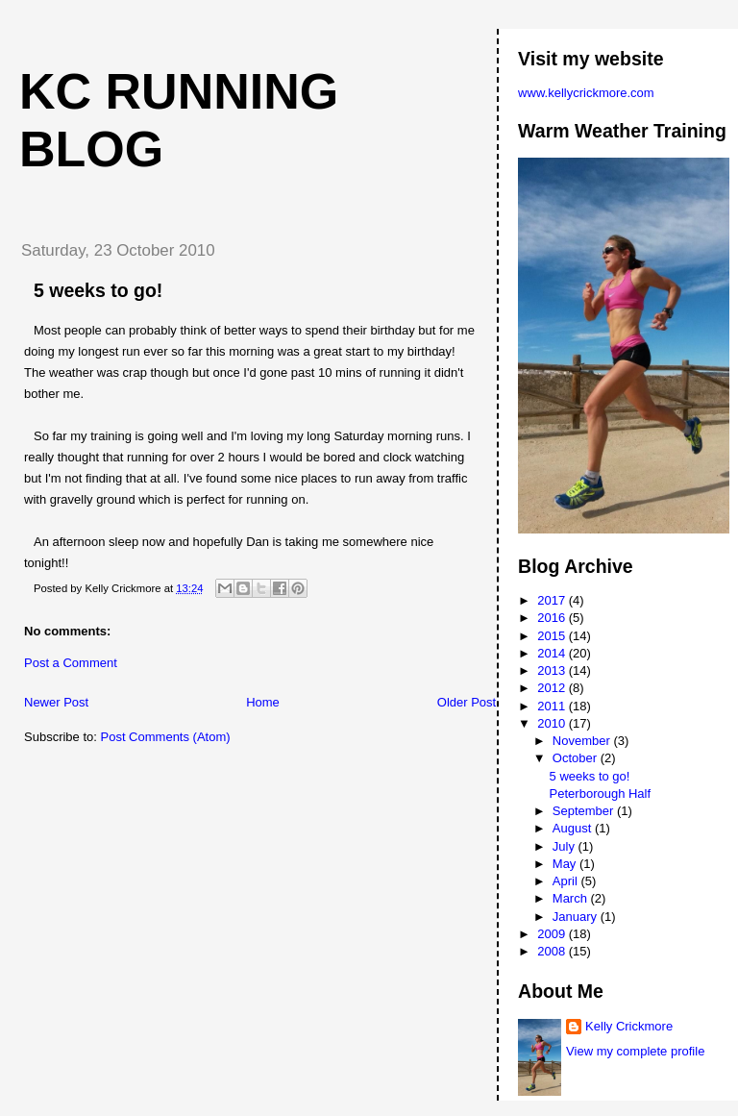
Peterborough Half (601, 793)
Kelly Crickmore (629, 1026)
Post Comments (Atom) (166, 737)
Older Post (466, 702)
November (583, 740)
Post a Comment (70, 663)
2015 (553, 636)
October (577, 758)
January (577, 916)
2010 (553, 723)
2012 (553, 688)
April (567, 881)
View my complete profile (635, 1051)
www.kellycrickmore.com (586, 93)
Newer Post (56, 702)
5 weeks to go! (98, 290)
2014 (553, 653)
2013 (553, 670)
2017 (553, 600)
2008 (553, 951)
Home (263, 702)
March (572, 898)
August (574, 828)
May (566, 863)
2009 (553, 934)
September (585, 811)
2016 (553, 617)
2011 (553, 706)
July (565, 846)
